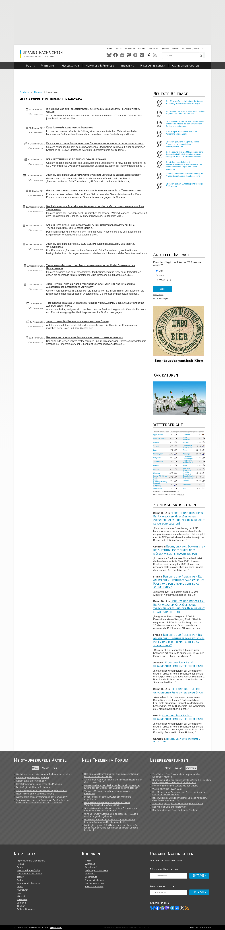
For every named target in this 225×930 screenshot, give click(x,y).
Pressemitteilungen (152, 65)
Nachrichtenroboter (185, 65)
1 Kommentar (37, 133)
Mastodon (128, 55)
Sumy (185, 465)
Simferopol (187, 485)
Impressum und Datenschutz (31, 860)
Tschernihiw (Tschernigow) (188, 458)
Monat (35, 768)
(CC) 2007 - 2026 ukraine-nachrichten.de (31, 927)
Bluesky (109, 55)
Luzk (155, 450)
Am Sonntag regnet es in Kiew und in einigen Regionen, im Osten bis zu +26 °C (185, 112)
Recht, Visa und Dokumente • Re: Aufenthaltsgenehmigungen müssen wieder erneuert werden (179, 550)
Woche (45, 768)
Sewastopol (157, 488)
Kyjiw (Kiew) (158, 435)
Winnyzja (186, 454)
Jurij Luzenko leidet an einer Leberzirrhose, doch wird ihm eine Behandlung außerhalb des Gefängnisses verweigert (90, 285)
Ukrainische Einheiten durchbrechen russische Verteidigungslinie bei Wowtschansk (107, 803)
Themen (38, 92)
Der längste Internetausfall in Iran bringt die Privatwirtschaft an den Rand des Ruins (184, 174)
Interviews (127, 65)
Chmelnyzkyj (158, 454)
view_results (158, 295)
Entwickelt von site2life (200, 927)
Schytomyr (157, 458)
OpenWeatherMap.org (170, 491)
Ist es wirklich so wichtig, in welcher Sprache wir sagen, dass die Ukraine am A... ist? (179, 799)
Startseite (24, 92)
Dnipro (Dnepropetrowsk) (160, 481)
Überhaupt (191, 768)
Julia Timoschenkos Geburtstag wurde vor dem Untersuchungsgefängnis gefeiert (93, 174)
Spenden (165, 48)
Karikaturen (130, 48)
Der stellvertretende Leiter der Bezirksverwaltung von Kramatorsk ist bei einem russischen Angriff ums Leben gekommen (184, 165)
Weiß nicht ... (166, 280)
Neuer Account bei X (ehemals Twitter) (35, 793)
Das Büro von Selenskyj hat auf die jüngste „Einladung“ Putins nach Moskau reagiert (184, 102)
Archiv (119, 48)
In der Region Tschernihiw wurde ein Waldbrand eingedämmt (181, 132)
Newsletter (153, 48)
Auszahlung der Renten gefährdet (32, 777)
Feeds (20, 886)
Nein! (162, 275)
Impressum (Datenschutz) (193, 48)
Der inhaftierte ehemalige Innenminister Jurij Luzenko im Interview (84, 337)
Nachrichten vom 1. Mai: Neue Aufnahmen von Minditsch (44, 774)
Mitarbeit (141, 48)
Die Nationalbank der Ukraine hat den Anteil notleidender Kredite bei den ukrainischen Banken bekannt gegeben (185, 123)
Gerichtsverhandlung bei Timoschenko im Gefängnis (76, 159)
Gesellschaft (70, 65)
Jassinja (186, 442)
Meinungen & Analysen (100, 65)
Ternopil (156, 446)
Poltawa (156, 465)
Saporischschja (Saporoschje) (188, 477)
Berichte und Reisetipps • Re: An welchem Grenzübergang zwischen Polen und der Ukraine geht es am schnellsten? (179, 518)
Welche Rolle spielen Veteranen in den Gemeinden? (42, 797)
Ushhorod (186, 435)
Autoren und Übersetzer (29, 883)
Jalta (184, 488)
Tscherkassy (158, 461)
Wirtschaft (48, 65)
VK (177, 908)
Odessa (156, 469)
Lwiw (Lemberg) (159, 438)
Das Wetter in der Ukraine (29, 873)
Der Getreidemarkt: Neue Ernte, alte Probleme (39, 784)
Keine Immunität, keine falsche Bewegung (69, 127)
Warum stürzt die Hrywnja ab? (31, 781)
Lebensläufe (91, 877)
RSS (155, 55)
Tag (55, 768)
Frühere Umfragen (160, 298)
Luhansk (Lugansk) (157, 484)
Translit (20, 877)
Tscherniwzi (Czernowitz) (187, 446)
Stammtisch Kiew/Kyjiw (28, 870)
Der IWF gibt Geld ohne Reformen (33, 787)
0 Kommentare (37, 114)
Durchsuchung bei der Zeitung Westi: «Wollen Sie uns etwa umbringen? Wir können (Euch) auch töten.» (181, 781)
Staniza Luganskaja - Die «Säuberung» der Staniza (41, 790)
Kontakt (175, 48)
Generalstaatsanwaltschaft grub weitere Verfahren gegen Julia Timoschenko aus (93, 190)
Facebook (115, 55)
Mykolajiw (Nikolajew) (187, 469)
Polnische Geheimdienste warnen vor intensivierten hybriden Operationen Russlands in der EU (109, 820)
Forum (110, 48)
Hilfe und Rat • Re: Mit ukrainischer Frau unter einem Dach (178, 664)
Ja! (161, 271)
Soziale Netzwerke (94, 886)
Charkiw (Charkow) (187, 473)
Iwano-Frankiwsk (186, 438)
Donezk (186, 481)
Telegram (135, 55)
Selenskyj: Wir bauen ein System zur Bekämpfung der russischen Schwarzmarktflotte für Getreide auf (42, 801)
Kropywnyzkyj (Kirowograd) (188, 461)
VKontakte (141, 55)
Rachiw (156, 442)
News (122, 55)
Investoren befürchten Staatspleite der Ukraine (175, 785)
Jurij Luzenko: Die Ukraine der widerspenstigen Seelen (77, 321)
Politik (30, 65)
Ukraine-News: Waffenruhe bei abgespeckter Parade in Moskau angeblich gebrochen (111, 815)
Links (19, 893)
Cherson (156, 473)
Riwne (185, 450)
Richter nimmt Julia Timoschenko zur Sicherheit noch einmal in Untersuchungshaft (95, 143)
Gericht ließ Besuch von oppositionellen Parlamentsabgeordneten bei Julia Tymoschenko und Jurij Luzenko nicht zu (90, 226)
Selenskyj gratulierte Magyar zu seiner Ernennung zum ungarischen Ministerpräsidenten (182, 144)
